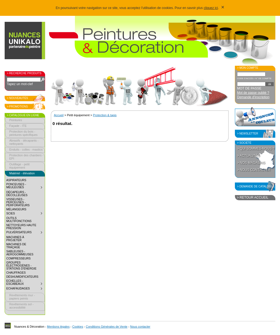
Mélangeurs (16, 209)
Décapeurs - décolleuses (16, 194)
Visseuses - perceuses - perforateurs (18, 202)
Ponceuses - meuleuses (25, 186)
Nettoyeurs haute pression (21, 227)
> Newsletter (247, 133)
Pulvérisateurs (25, 233)
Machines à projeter (15, 239)
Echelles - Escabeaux (25, 283)
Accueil (58, 115)
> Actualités (248, 156)
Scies (25, 214)
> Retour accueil (252, 197)
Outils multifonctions (18, 220)
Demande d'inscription (253, 97)
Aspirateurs (16, 180)
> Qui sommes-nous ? (256, 149)
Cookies (77, 326)
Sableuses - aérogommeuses (19, 253)
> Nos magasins (251, 163)
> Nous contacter (253, 170)
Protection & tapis (104, 115)
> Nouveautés (17, 98)
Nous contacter (140, 326)
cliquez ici (211, 8)
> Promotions (17, 106)
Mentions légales (58, 326)
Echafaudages (25, 289)
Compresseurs (18, 258)
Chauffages (16, 272)
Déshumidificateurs (22, 276)
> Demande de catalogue (256, 186)
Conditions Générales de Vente (106, 326)
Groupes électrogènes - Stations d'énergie (21, 265)
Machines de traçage (16, 246)
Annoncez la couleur (255, 116)
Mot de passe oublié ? (253, 93)
